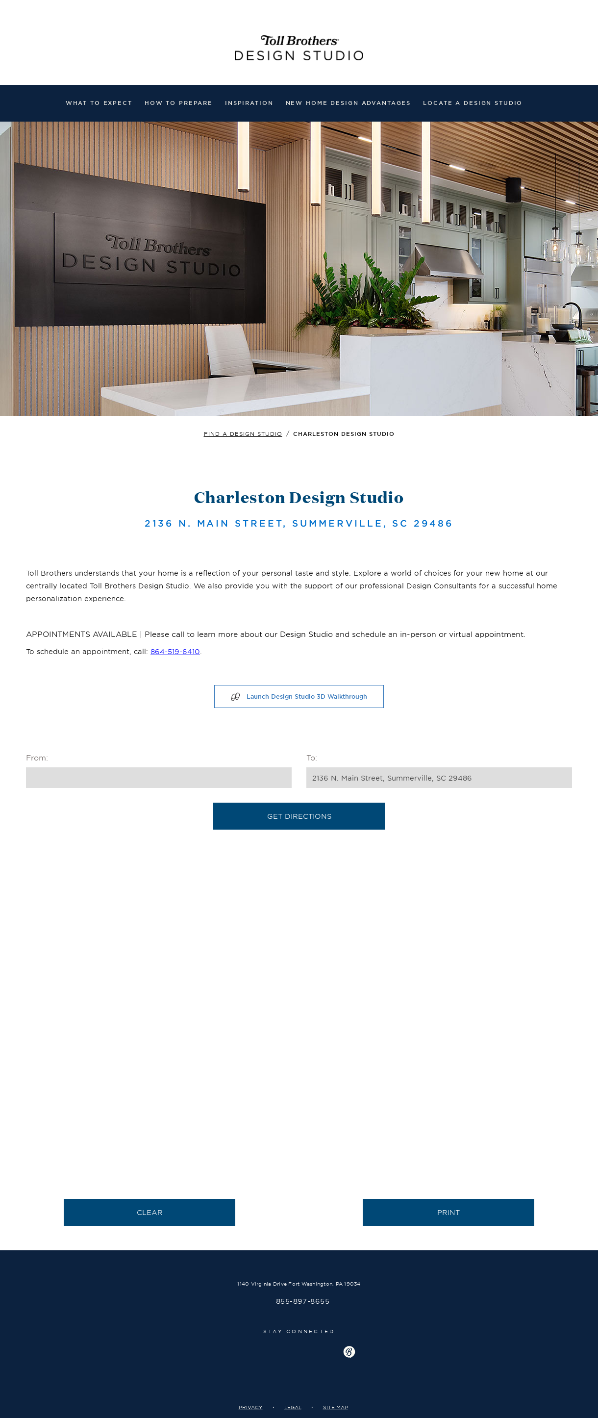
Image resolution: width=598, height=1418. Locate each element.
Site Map (335, 1407)
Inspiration (249, 102)
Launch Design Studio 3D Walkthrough (299, 696)
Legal (292, 1407)
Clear (150, 1212)
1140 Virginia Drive (298, 1283)
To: (311, 757)
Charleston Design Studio (344, 433)
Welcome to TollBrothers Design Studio (299, 50)
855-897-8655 (302, 1301)
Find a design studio (243, 433)
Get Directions (299, 816)
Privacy (251, 1407)
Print (448, 1212)
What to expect (99, 102)
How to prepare (179, 102)
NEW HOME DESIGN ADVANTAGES (348, 102)
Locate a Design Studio (473, 102)
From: (37, 757)
